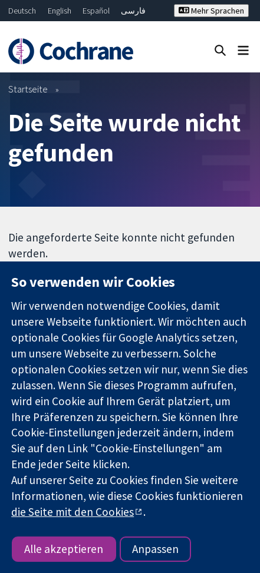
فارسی (133, 10)
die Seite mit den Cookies (72, 512)
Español (96, 10)
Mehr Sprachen (211, 10)
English (59, 10)
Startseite (28, 89)
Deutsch (22, 10)
